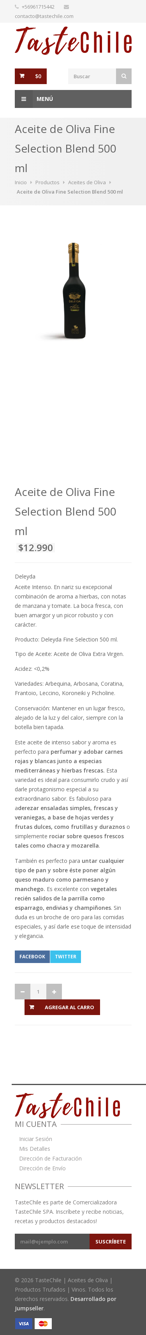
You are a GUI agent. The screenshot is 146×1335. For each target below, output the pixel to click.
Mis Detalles (34, 1148)
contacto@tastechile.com (44, 16)
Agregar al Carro (69, 1007)
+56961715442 (38, 6)
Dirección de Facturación (50, 1158)
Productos (47, 182)
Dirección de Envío (42, 1168)
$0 (38, 76)
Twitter (65, 956)
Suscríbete (110, 1241)
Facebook (32, 956)
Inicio (21, 182)
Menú (34, 99)
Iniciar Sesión (35, 1139)
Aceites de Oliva (87, 182)
